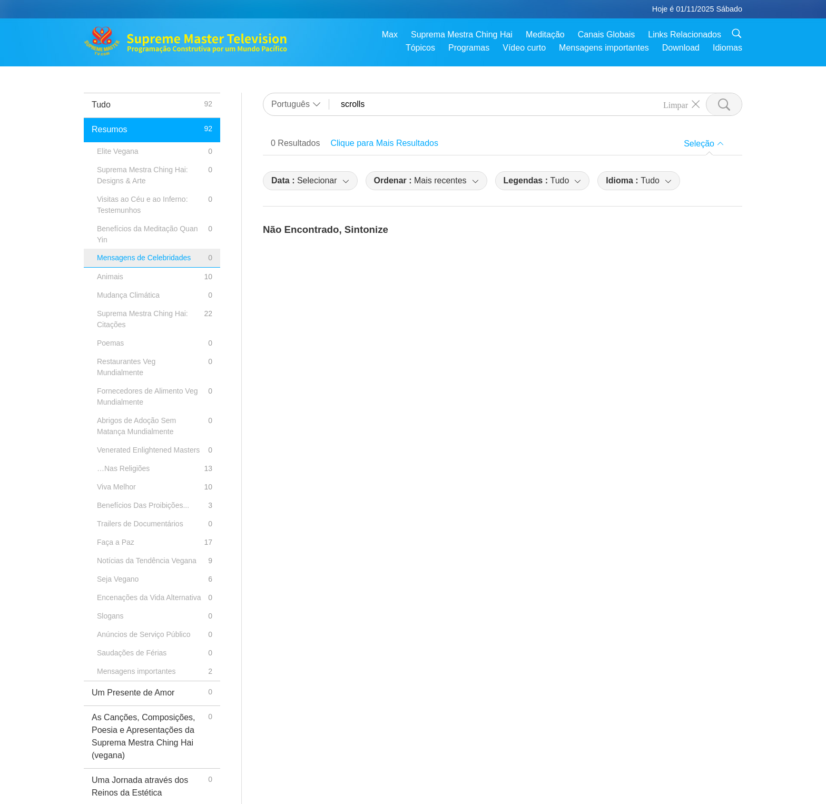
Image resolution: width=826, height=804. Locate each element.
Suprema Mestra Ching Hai (462, 34)
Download (681, 47)
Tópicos (420, 47)
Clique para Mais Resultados (384, 143)
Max (390, 34)
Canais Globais (606, 34)
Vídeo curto (524, 47)
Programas (468, 47)
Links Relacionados (684, 34)
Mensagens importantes (604, 47)
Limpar (675, 104)
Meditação (545, 34)
